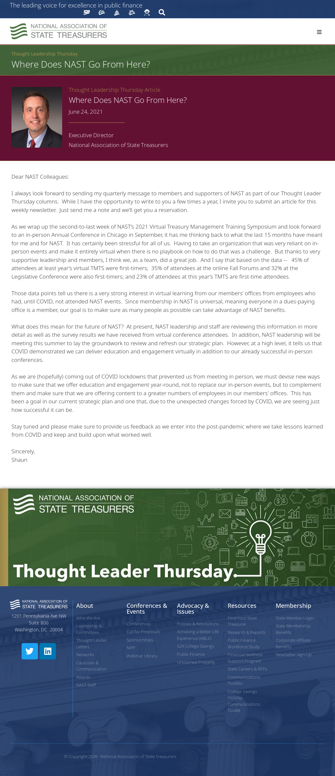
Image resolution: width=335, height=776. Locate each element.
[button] (319, 32)
